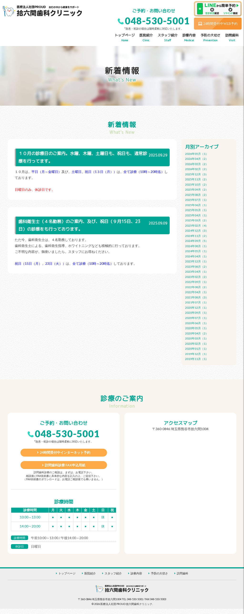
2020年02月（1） (196, 344)
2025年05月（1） (196, 210)
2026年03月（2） (196, 164)
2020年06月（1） (196, 323)
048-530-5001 (157, 20)
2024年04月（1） (196, 257)
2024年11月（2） (196, 236)
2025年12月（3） (196, 174)
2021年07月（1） (196, 303)
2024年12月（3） (196, 231)
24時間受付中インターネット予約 (65, 456)
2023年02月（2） (196, 277)
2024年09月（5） (196, 241)
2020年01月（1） (196, 349)
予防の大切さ (210, 38)
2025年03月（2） (196, 220)
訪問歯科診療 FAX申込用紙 (65, 470)
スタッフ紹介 (168, 38)
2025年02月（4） (196, 226)
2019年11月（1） (196, 359)
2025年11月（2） (196, 179)
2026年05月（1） (196, 154)
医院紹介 (146, 38)
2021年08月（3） (196, 298)
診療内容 (189, 38)
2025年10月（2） (196, 184)
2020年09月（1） (196, 313)
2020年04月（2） (196, 334)
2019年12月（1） (196, 354)
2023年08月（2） (196, 267)
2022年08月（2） (196, 287)
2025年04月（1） (196, 215)
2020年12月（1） (196, 308)
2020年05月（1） (196, 329)
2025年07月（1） (196, 200)
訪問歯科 (232, 38)
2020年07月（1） (196, 318)
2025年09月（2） (196, 190)
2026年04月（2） (196, 159)
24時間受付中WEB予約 (217, 23)
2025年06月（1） (196, 205)
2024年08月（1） (196, 246)
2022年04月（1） (196, 293)
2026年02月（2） (196, 169)
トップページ (125, 38)
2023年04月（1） (196, 272)
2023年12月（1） (196, 262)
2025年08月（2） (196, 195)
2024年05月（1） (196, 251)
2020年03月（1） (196, 339)
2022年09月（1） (196, 282)
